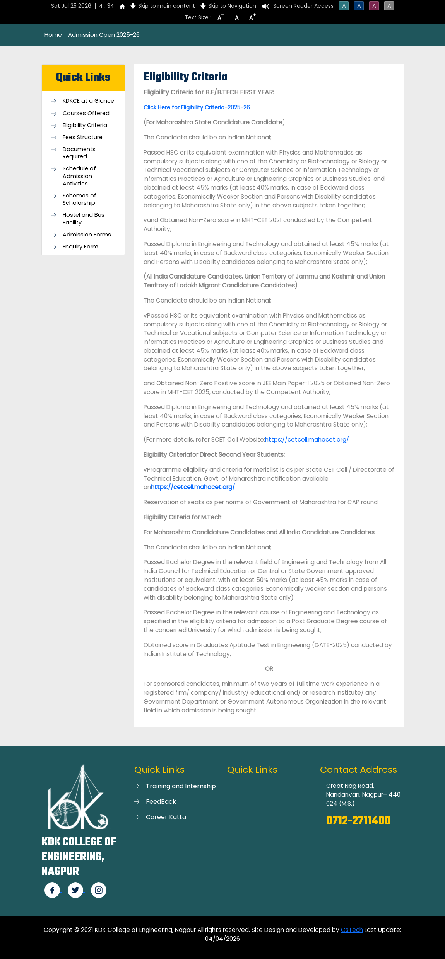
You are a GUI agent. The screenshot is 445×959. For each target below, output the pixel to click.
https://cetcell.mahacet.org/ (307, 439)
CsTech (352, 930)
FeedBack (161, 801)
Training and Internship (181, 786)
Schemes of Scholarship (79, 199)
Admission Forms (87, 234)
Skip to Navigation (232, 6)
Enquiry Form (80, 246)
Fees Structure (83, 137)
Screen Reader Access (303, 6)
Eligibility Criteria (85, 125)
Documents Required (79, 153)
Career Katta (166, 817)
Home (53, 35)
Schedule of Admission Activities (79, 176)
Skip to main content (166, 6)
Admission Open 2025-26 (104, 35)
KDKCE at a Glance (88, 101)
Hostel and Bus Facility (83, 218)
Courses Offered (86, 113)
